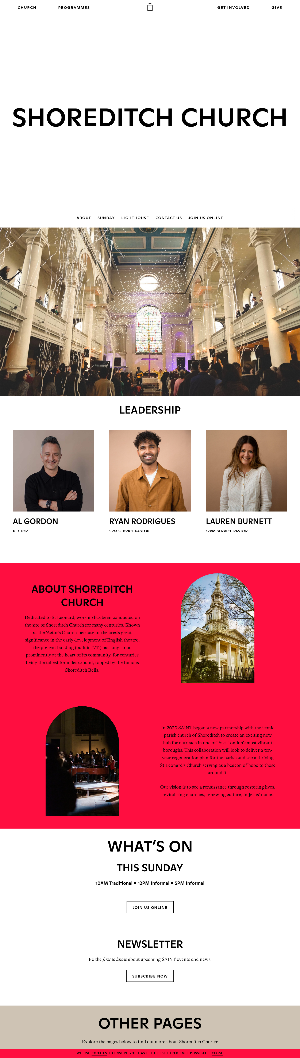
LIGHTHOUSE (135, 217)
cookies (99, 1053)
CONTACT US (168, 217)
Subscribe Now (150, 975)
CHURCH (27, 7)
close (217, 1053)
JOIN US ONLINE (205, 217)
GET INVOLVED (233, 7)
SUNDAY (106, 217)
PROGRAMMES (74, 7)
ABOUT (84, 217)
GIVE (277, 7)
